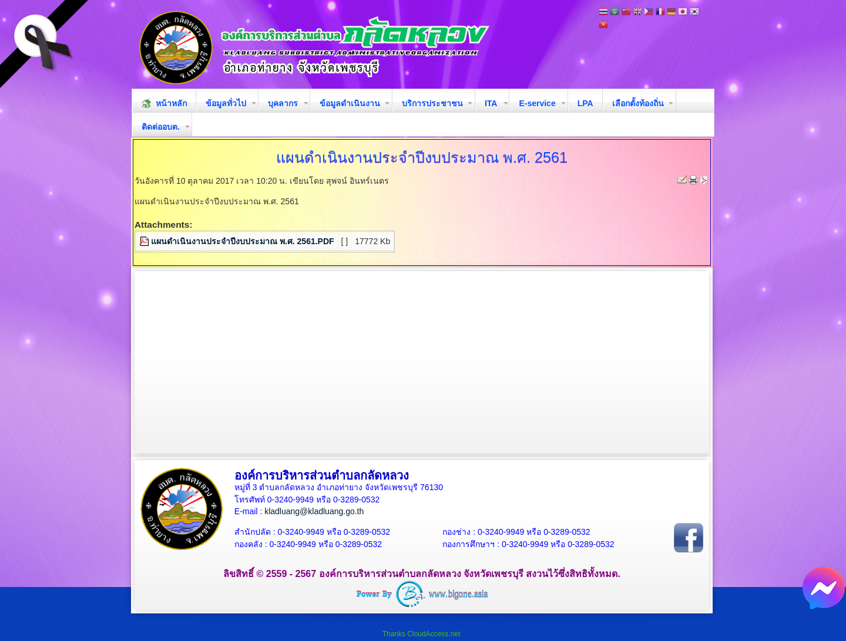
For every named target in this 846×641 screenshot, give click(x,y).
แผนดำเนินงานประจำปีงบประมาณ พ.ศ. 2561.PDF (242, 241)
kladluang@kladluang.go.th (314, 511)
